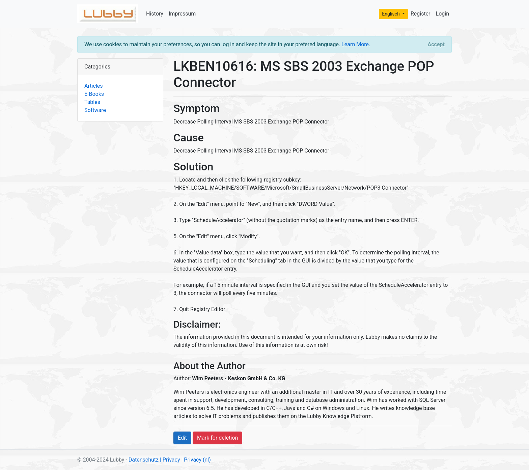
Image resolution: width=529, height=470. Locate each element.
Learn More (355, 44)
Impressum (182, 13)
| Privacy (170, 460)
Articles (93, 86)
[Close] (436, 44)
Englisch (391, 14)
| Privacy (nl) (196, 460)
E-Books (94, 94)
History (154, 13)
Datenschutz (144, 460)
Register (420, 13)
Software (95, 110)
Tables (92, 102)
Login (442, 13)
